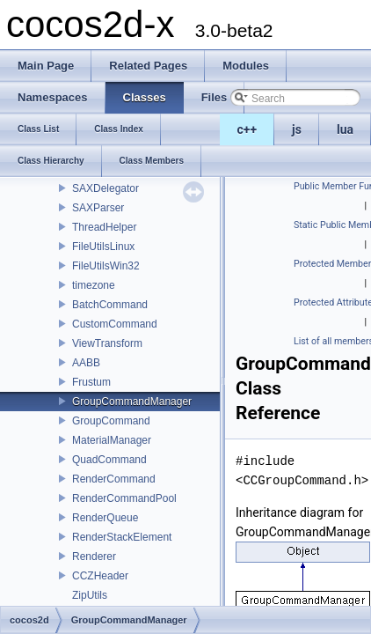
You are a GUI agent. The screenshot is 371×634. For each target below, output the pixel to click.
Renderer (94, 556)
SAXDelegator (105, 188)
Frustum (91, 382)
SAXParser (98, 208)
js (297, 129)
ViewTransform (107, 343)
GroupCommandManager (132, 401)
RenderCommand (114, 479)
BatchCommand (110, 305)
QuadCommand (109, 459)
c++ (247, 129)
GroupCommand (111, 421)
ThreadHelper (104, 227)
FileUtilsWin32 (106, 266)
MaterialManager (111, 440)
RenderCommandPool (124, 498)
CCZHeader (100, 576)
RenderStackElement (121, 537)
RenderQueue (105, 518)
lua (345, 129)
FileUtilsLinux (103, 246)
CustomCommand (114, 324)
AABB (86, 363)
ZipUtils (89, 595)
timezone (93, 285)
